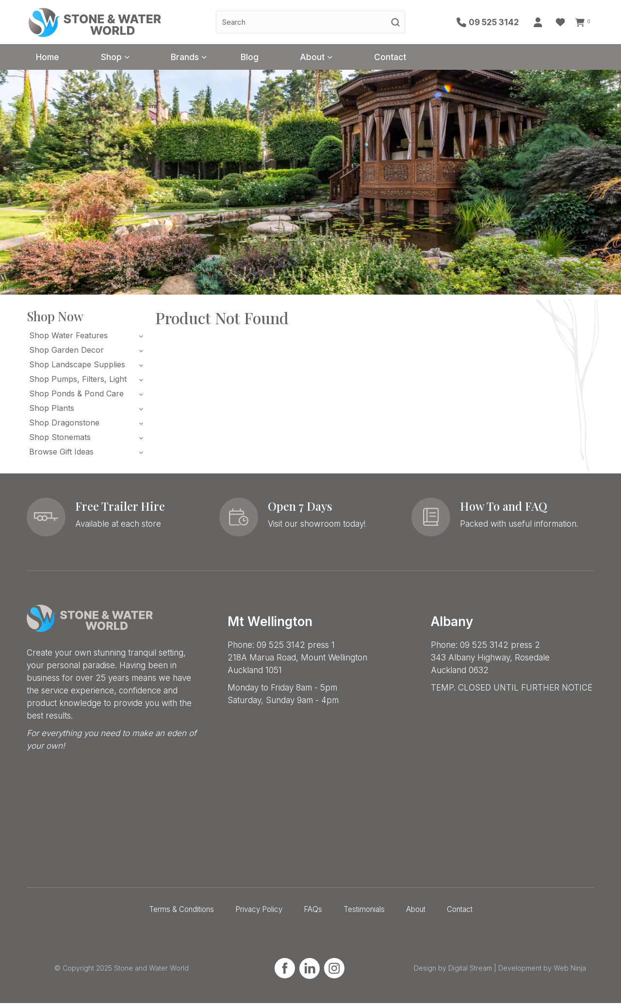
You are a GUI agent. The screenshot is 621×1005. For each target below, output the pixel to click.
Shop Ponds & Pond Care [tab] (76, 395)
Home (51, 58)
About (339, 58)
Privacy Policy (258, 911)
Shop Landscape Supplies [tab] (77, 366)
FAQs (313, 911)
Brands (200, 58)
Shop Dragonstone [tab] (64, 424)
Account (541, 22)
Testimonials (364, 911)
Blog (270, 58)
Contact (424, 58)
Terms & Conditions (181, 911)
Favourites (563, 22)
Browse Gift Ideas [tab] (61, 453)
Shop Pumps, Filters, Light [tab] (78, 381)
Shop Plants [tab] (51, 410)
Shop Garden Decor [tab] (66, 352)
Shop (120, 58)
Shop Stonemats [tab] (60, 439)
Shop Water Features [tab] (68, 337)
